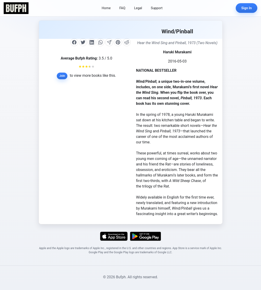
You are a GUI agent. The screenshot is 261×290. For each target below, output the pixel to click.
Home (106, 8)
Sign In (246, 8)
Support (157, 8)
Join (62, 75)
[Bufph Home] (16, 8)
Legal (138, 8)
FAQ (122, 8)
